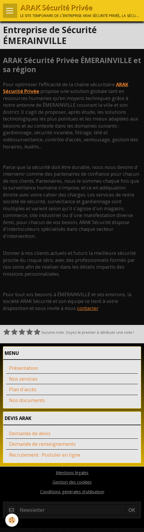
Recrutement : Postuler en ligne (44, 454)
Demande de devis (30, 433)
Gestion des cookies (72, 482)
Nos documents (27, 400)
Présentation (23, 368)
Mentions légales (72, 472)
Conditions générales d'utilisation (72, 491)
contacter (87, 308)
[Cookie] (11, 520)
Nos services (23, 378)
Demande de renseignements (42, 443)
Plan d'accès (23, 389)
